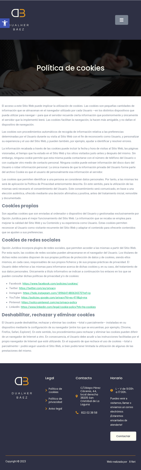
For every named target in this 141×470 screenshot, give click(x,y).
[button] (5, 23)
